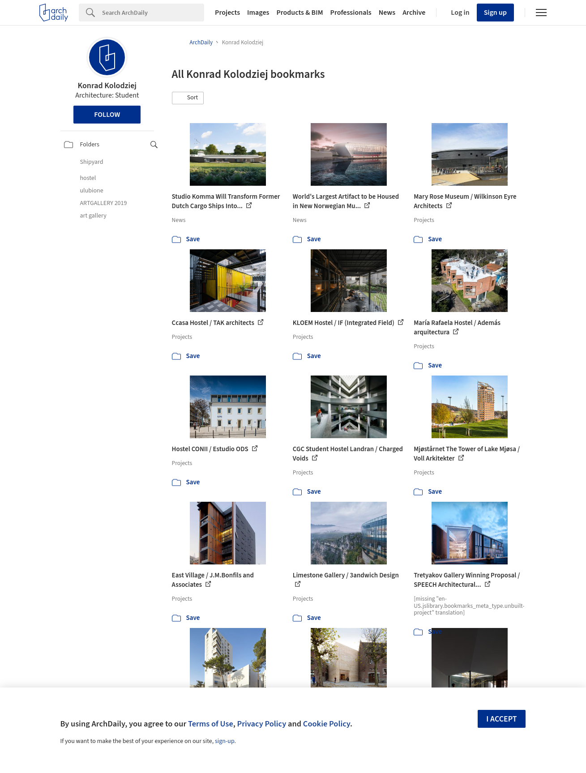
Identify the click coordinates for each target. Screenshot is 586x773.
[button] (188, 98)
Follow (107, 115)
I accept (501, 719)
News (387, 12)
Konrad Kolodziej (107, 85)
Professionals (351, 12)
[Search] (153, 12)
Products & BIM (299, 12)
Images (258, 12)
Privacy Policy (261, 724)
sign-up (225, 741)
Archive (413, 12)
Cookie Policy (326, 724)
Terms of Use (210, 724)
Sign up (495, 12)
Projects (227, 12)
